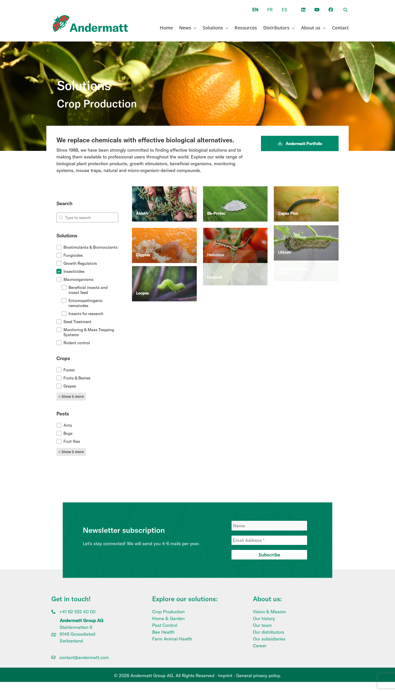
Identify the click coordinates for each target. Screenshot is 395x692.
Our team (262, 625)
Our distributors (268, 632)
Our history (264, 618)
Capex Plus (288, 203)
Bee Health (163, 632)
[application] (193, 28)
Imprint (225, 675)
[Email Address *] (269, 540)
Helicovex (215, 233)
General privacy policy (258, 675)
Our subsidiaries (269, 639)
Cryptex (143, 239)
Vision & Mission (269, 612)
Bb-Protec (216, 205)
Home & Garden (168, 618)
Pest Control (164, 625)
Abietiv (142, 206)
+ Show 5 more (71, 396)
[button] (346, 10)
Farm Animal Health (172, 639)
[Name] (269, 526)
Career (260, 645)
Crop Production (168, 612)
